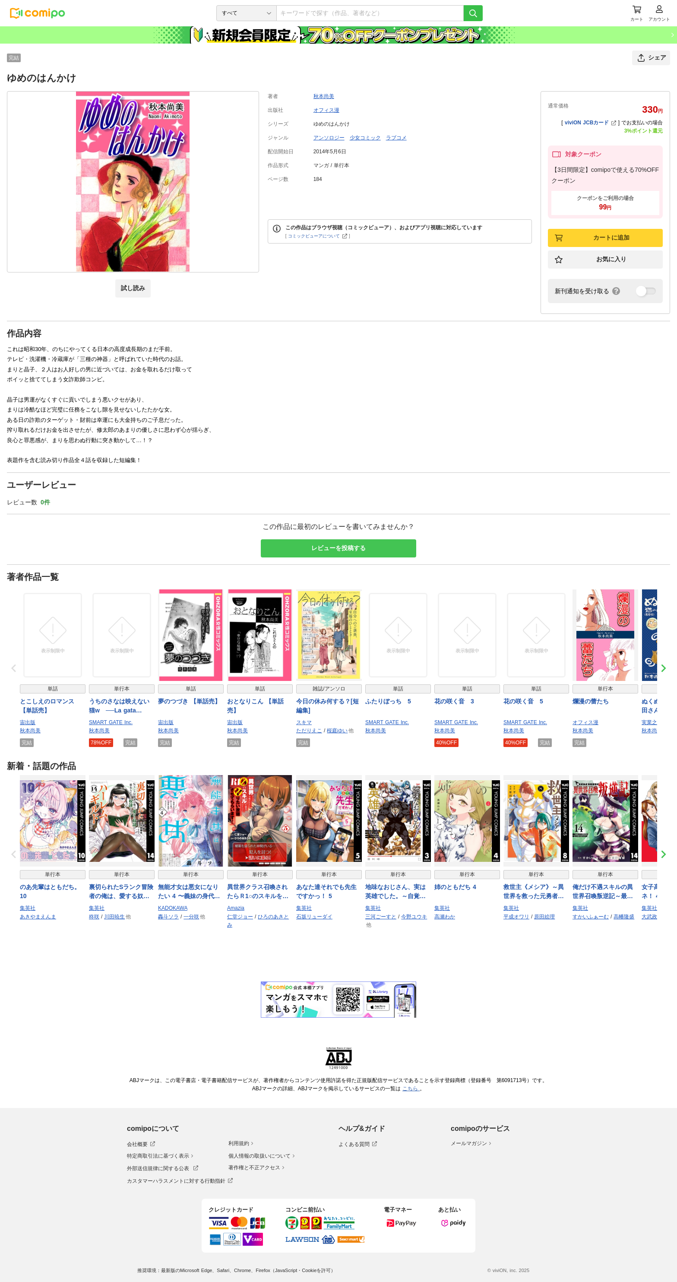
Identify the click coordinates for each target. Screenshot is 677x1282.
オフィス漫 (326, 110)
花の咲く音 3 (454, 701)
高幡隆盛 (624, 917)
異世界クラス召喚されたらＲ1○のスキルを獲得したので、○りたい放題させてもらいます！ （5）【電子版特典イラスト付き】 (259, 892)
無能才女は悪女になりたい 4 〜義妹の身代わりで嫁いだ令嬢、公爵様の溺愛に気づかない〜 (189, 892)
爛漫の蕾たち (591, 701)
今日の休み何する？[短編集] (327, 706)
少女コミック (365, 138)
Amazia (235, 908)
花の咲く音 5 (523, 701)
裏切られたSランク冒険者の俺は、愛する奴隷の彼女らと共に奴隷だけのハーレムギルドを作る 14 (121, 892)
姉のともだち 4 (455, 886)
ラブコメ (396, 138)
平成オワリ (516, 917)
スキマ (304, 722)
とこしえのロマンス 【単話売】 (47, 706)
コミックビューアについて (317, 236)
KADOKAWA (172, 908)
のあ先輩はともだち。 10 (50, 891)
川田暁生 (114, 917)
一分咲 (191, 917)
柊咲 (94, 917)
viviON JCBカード (590, 123)
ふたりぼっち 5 (388, 701)
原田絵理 (544, 917)
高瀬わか (444, 917)
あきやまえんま (38, 917)
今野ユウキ (414, 917)
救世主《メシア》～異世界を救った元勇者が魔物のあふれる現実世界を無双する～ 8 (533, 892)
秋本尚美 (323, 96)
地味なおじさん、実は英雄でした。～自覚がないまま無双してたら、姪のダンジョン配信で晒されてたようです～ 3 (395, 892)
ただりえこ (309, 731)
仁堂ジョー (240, 917)
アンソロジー (329, 138)
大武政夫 (652, 917)
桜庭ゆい (337, 731)
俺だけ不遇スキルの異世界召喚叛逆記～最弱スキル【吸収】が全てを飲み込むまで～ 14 (603, 892)
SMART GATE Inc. (111, 722)
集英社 (27, 908)
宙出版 (27, 722)
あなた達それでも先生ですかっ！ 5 (326, 891)
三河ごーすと (380, 917)
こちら (411, 1089)
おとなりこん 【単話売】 (255, 706)
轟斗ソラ (168, 917)
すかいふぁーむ (591, 917)
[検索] (473, 13)
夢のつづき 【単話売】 (189, 701)
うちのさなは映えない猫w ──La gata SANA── (119, 706)
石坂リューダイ (314, 917)
